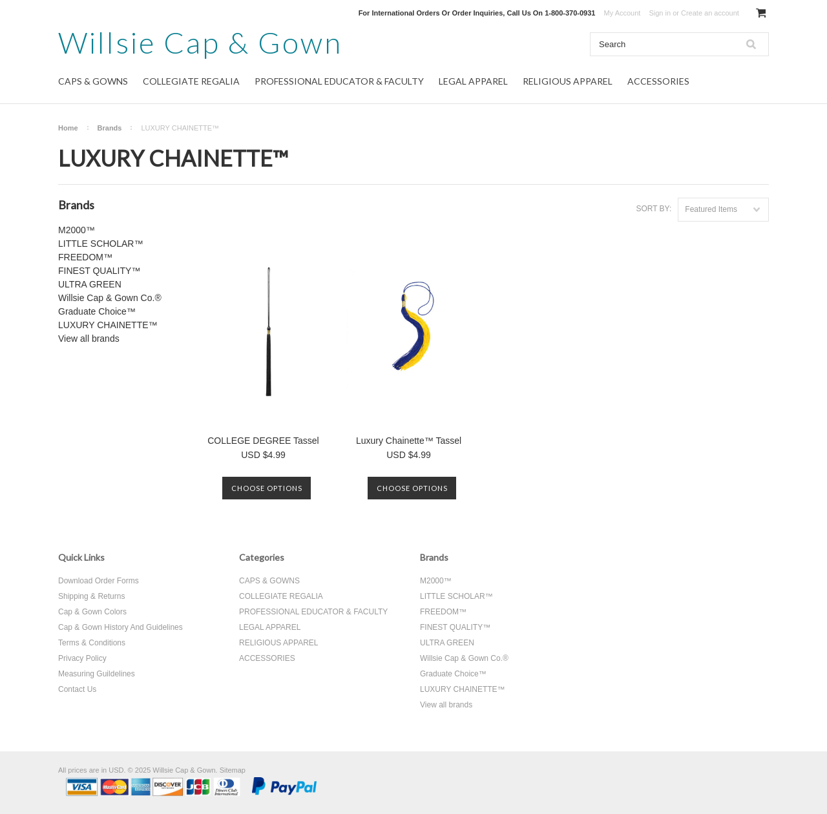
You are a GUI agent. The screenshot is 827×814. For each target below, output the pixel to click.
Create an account (710, 13)
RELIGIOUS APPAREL (567, 81)
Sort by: (653, 208)
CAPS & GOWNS (93, 81)
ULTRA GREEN (89, 284)
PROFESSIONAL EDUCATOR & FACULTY (339, 81)
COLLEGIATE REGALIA (191, 81)
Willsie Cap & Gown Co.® (110, 298)
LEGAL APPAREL (473, 81)
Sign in (660, 13)
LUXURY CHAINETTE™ (108, 325)
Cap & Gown (200, 42)
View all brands (89, 338)
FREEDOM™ (85, 257)
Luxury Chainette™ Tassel (408, 440)
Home (68, 128)
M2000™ (76, 230)
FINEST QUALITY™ (99, 271)
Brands (110, 128)
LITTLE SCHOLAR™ (100, 243)
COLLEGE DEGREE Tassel (263, 440)
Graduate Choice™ (97, 311)
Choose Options (266, 488)
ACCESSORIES (658, 81)
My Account (622, 13)
